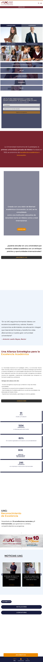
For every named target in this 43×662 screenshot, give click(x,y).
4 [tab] (24, 590)
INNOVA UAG (21, 7)
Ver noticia (11, 585)
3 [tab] (22, 590)
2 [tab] (20, 590)
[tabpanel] (21, 540)
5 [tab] (26, 590)
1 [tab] (18, 590)
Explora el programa (21, 112)
